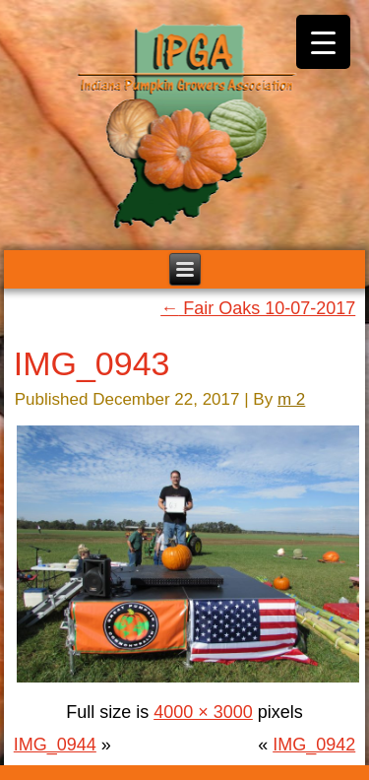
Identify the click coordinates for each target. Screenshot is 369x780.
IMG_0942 (314, 744)
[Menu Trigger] (323, 42)
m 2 (291, 399)
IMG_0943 (92, 363)
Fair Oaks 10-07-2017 (257, 308)
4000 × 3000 (203, 712)
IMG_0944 (55, 744)
